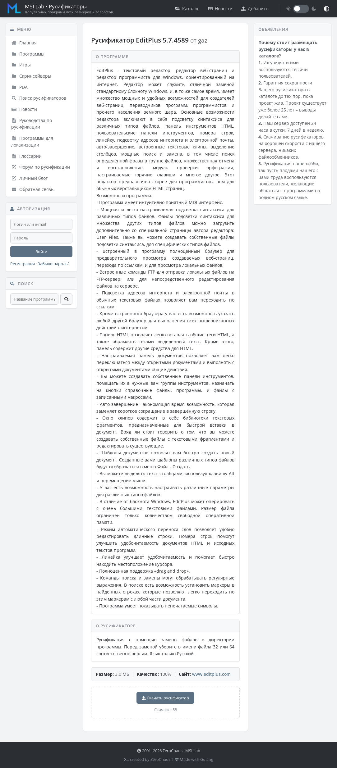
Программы (27, 54)
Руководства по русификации (31, 123)
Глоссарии (26, 156)
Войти (41, 251)
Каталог (187, 8)
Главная (24, 43)
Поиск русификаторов (38, 98)
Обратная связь (32, 189)
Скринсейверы (31, 76)
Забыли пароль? (54, 263)
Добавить (254, 8)
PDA (19, 87)
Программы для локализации (32, 141)
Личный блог (29, 178)
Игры (21, 65)
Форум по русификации (40, 167)
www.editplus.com (211, 674)
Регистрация (22, 263)
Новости (220, 8)
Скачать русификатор (165, 698)
